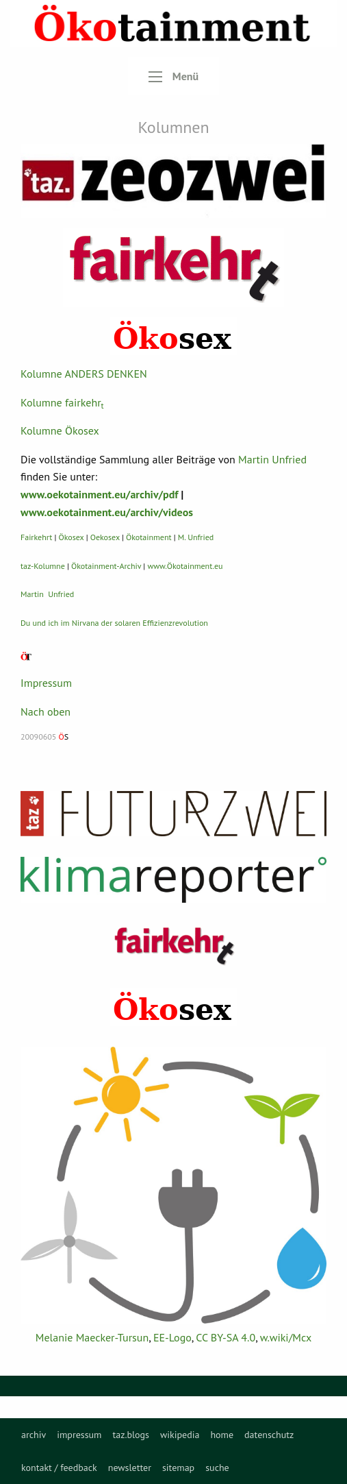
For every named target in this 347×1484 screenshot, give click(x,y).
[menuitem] (33, 1434)
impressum (79, 1434)
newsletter (129, 1467)
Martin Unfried (272, 459)
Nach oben (45, 711)
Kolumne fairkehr (62, 402)
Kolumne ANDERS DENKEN (84, 373)
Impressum (46, 683)
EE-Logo (172, 1337)
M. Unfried (196, 537)
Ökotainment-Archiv (106, 566)
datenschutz (269, 1434)
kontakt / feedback (59, 1467)
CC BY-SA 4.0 (225, 1337)
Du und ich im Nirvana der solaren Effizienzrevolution (114, 623)
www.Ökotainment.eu (184, 566)
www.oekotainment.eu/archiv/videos (107, 512)
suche (217, 1467)
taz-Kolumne (43, 566)
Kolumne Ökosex (60, 430)
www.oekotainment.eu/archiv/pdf (99, 494)
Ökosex (71, 537)
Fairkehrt (36, 537)
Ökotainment (149, 537)
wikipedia (179, 1434)
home (221, 1434)
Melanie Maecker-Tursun (92, 1337)
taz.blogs (130, 1434)
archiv (33, 1434)
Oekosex (105, 537)
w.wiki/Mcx (285, 1337)
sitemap (178, 1467)
